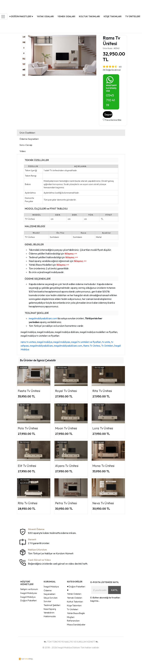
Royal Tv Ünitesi (66, 391)
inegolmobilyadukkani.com (43, 318)
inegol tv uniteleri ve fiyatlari (86, 341)
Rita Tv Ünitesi (102, 391)
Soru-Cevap (26, 144)
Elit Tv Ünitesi (27, 466)
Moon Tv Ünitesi (66, 428)
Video (23, 151)
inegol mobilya (44, 341)
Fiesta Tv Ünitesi (29, 391)
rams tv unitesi (28, 341)
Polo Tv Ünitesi (28, 428)
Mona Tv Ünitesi (103, 466)
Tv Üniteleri (107, 345)
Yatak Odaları (74, 593)
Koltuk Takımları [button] (89, 16)
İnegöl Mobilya (51, 586)
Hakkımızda (50, 616)
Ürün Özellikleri (27, 132)
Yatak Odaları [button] (45, 16)
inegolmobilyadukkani (41, 345)
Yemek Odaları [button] (66, 16)
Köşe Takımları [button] (112, 16)
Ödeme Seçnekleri (29, 138)
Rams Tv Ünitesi (91, 345)
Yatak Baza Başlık (76, 613)
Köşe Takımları (74, 605)
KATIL (114, 590)
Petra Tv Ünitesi (66, 503)
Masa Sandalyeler (76, 624)
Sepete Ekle (108, 114)
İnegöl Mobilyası (28, 593)
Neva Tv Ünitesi (103, 503)
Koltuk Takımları (75, 601)
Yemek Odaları (74, 597)
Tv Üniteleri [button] (132, 16)
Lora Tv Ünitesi (102, 428)
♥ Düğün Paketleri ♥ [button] (21, 16)
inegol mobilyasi (61, 341)
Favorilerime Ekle (112, 120)
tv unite (106, 341)
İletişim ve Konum (29, 589)
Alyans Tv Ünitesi (66, 466)
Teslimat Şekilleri (52, 605)
